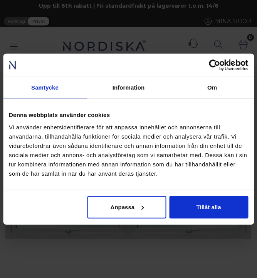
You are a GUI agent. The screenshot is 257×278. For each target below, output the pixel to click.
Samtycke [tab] (45, 87)
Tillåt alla (209, 206)
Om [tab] (212, 87)
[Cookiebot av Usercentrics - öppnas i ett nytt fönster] (214, 65)
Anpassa (127, 206)
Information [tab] (129, 87)
